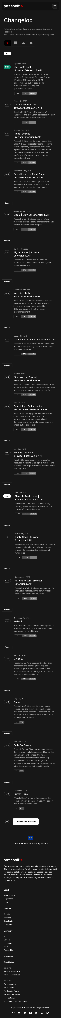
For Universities (10, 984)
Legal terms (8, 899)
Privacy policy (9, 895)
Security (7, 914)
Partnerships (9, 950)
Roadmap (7, 918)
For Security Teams (11, 991)
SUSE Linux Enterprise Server (15, 1001)
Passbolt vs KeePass (12, 975)
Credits (6, 902)
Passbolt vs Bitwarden (12, 971)
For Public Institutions (12, 994)
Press (6, 947)
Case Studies (9, 962)
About (6, 936)
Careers (7, 940)
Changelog (8, 924)
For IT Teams (9, 988)
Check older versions (26, 821)
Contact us (8, 943)
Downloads (8, 921)
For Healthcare (9, 998)
